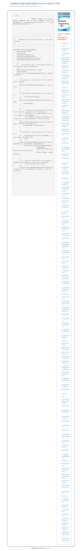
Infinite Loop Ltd (47, 548)
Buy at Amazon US (62, 37)
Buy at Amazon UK (62, 39)
